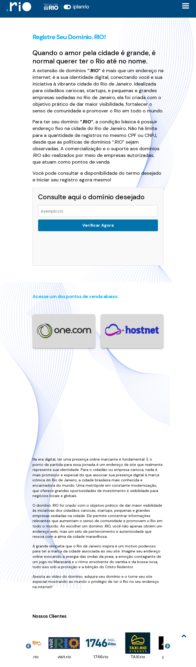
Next (167, 646)
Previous (28, 646)
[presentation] (76, 245)
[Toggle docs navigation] (185, 6)
